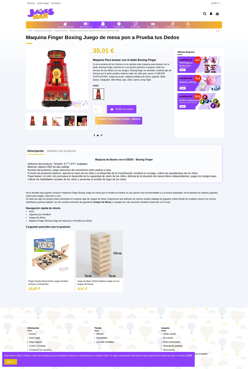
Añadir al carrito (121, 109)
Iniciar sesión (169, 334)
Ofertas (99, 334)
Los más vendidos (105, 342)
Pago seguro (35, 342)
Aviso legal (43, 3)
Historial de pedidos (173, 346)
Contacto (56, 3)
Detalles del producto (61, 151)
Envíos (31, 3)
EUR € (215, 3)
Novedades (101, 338)
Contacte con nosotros (40, 350)
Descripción (36, 151)
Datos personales (171, 342)
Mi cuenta (168, 338)
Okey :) (10, 361)
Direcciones (169, 350)
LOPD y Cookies (37, 346)
